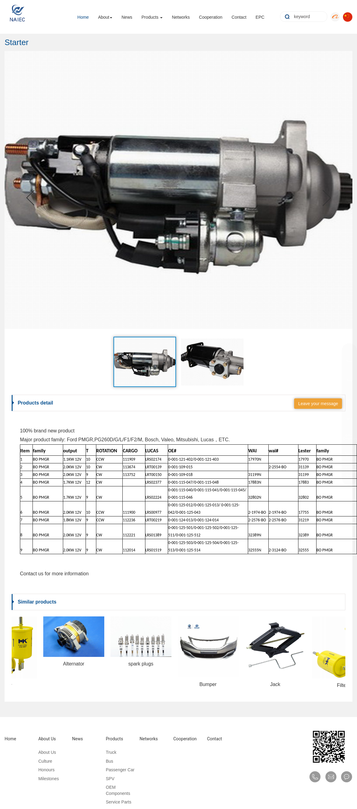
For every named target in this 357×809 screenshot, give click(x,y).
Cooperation (210, 15)
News (126, 15)
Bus (106, 761)
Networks (181, 15)
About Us (44, 738)
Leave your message (318, 403)
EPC (259, 15)
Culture (42, 761)
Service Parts (116, 801)
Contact (239, 15)
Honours (44, 769)
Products (149, 15)
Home (83, 15)
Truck (108, 752)
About (103, 15)
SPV (107, 778)
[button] (31, 190)
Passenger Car (117, 769)
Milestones (46, 778)
